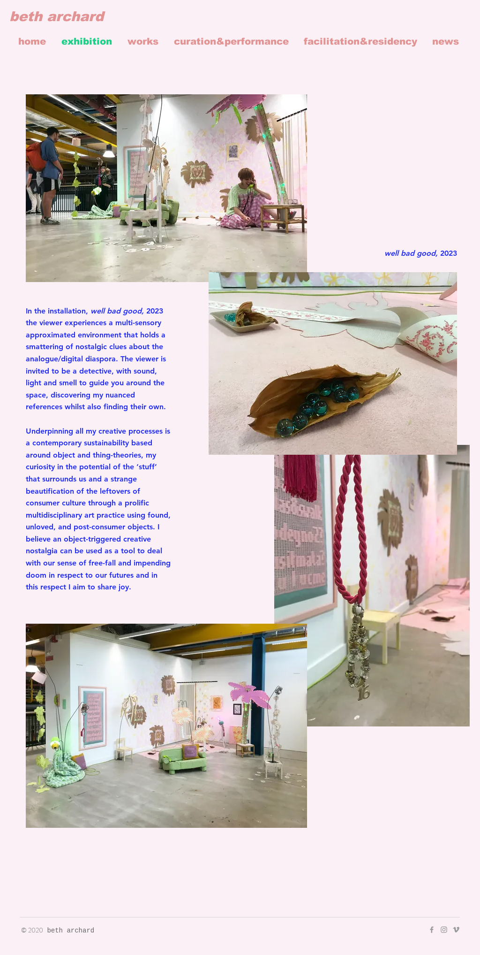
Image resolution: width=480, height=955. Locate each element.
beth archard (56, 16)
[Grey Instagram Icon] (444, 929)
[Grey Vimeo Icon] (456, 929)
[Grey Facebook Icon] (432, 929)
